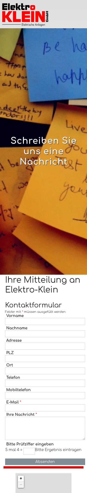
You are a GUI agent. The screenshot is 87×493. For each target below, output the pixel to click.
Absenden (45, 462)
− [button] (21, 485)
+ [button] (21, 478)
